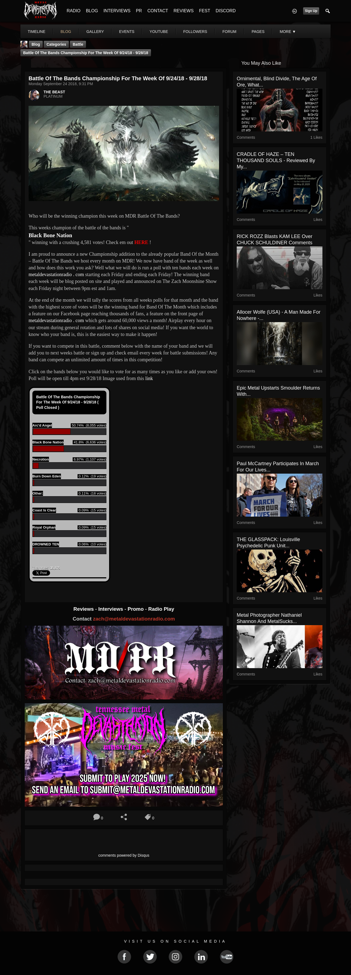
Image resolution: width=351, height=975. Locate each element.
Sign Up (311, 11)
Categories (56, 44)
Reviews (84, 609)
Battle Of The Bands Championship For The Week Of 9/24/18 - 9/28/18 (85, 53)
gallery (95, 31)
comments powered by (123, 855)
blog (66, 31)
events (126, 31)
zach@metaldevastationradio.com (134, 619)
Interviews (111, 609)
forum (229, 31)
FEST (204, 10)
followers (195, 31)
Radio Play (161, 609)
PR (139, 10)
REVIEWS (184, 10)
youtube (159, 31)
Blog (36, 44)
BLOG (92, 10)
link (149, 378)
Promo (136, 609)
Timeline (36, 31)
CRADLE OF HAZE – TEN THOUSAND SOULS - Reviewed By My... (276, 160)
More (288, 31)
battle (78, 44)
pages (258, 31)
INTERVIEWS (116, 10)
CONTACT (157, 10)
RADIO (74, 10)
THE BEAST (54, 92)
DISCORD (225, 10)
